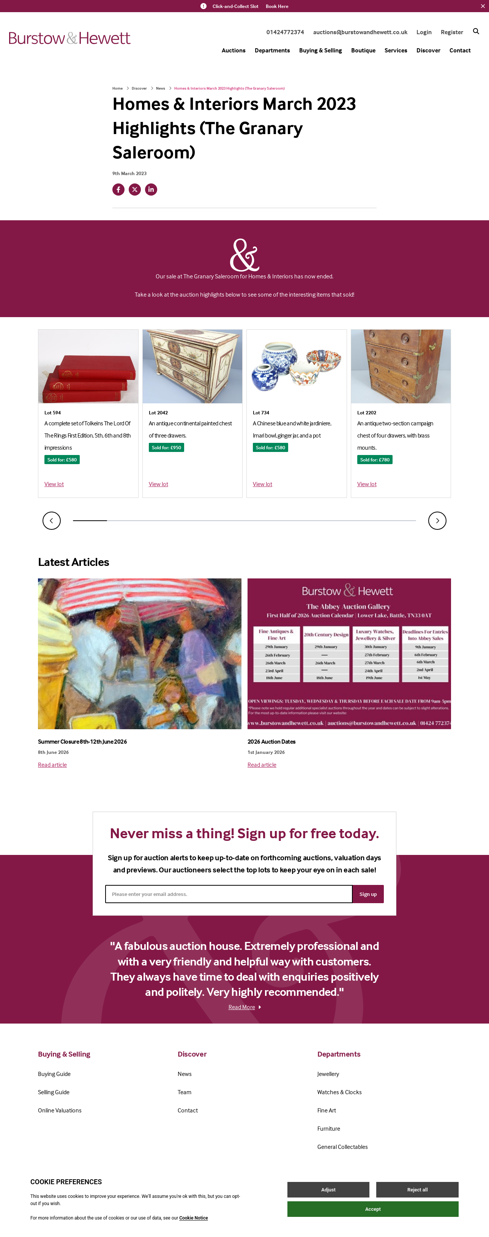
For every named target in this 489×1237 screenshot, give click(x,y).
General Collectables (342, 1146)
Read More (245, 1007)
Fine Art (326, 1110)
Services (396, 50)
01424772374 (285, 32)
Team (184, 1092)
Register (452, 32)
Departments (272, 50)
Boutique (363, 50)
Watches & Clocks (339, 1092)
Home (117, 88)
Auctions (234, 50)
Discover (428, 50)
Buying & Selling (320, 50)
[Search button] (476, 31)
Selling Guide (53, 1092)
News (160, 88)
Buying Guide (54, 1073)
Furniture (328, 1128)
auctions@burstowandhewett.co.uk (360, 32)
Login (424, 32)
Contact (460, 50)
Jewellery (328, 1073)
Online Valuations (60, 1110)
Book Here (277, 6)
